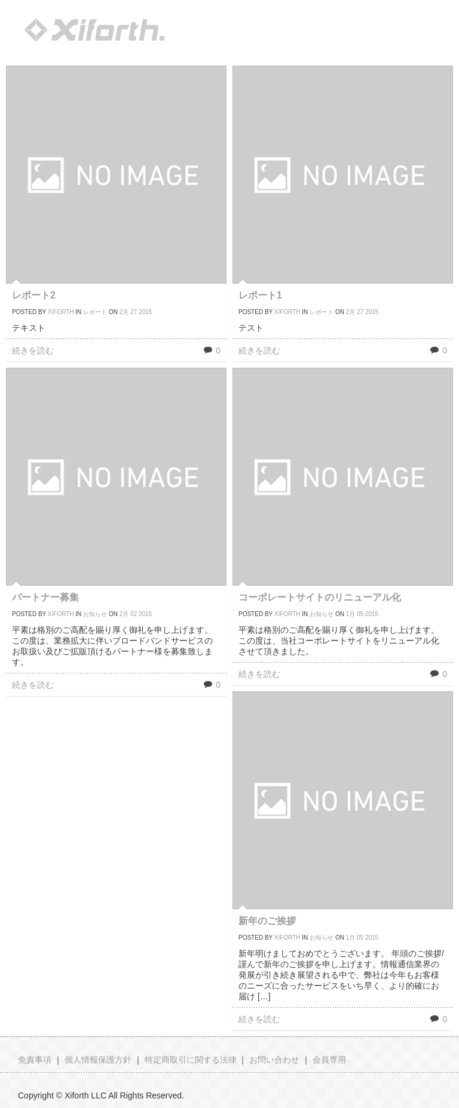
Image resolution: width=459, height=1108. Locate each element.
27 (133, 312)
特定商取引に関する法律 (191, 1059)
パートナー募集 (45, 597)
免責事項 (34, 1059)
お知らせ (95, 614)
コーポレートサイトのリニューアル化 (319, 597)
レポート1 (260, 295)
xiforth (61, 312)
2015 (145, 312)
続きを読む (33, 350)
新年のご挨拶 (267, 921)
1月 (351, 614)
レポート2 (34, 295)
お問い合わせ (274, 1059)
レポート (95, 312)
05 (360, 614)
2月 (124, 312)
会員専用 (329, 1059)
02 (133, 614)
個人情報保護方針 (98, 1059)
